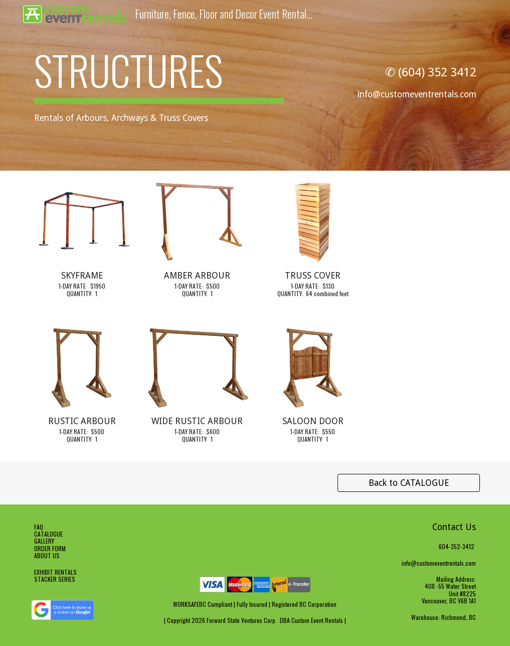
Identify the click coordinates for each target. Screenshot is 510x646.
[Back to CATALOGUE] (408, 483)
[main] (159, 86)
